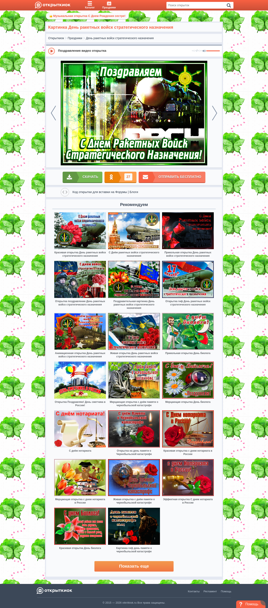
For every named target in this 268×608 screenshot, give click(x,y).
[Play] (51, 51)
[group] (134, 51)
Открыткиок (56, 38)
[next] (214, 113)
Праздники (75, 38)
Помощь (226, 591)
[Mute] (204, 51)
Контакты (194, 591)
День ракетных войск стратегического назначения (120, 38)
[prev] (53, 113)
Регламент (210, 591)
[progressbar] (213, 51)
